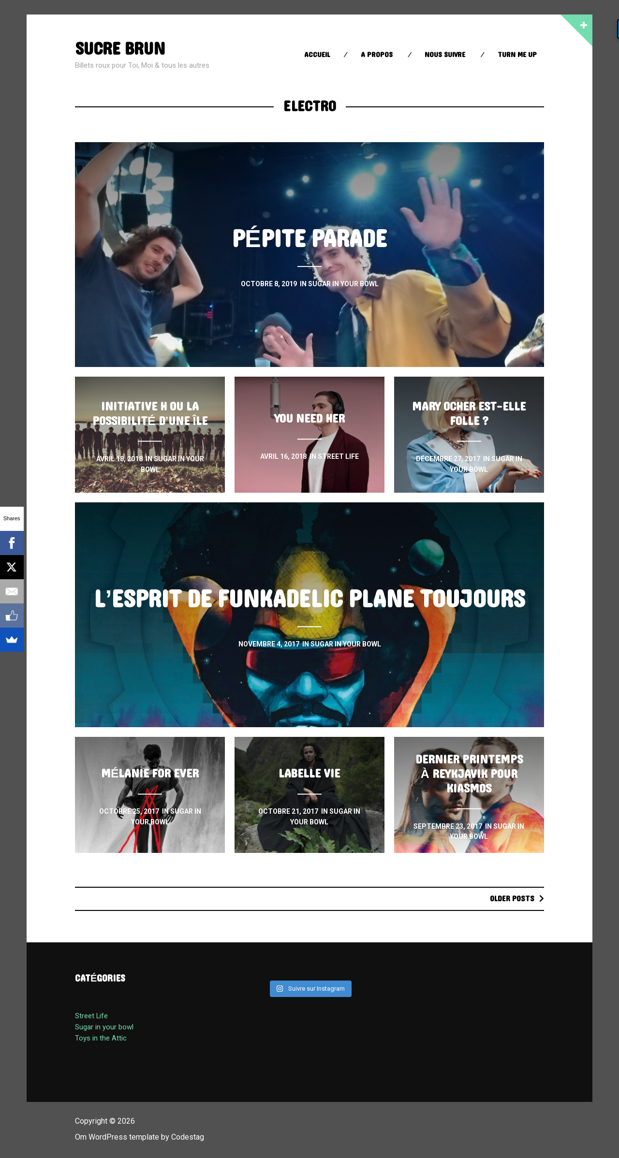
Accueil (317, 54)
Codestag (187, 1137)
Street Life (91, 1015)
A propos (377, 54)
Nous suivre (445, 54)
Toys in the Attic (101, 1038)
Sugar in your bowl (104, 1027)
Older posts (512, 899)
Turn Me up (517, 54)
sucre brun (120, 49)
